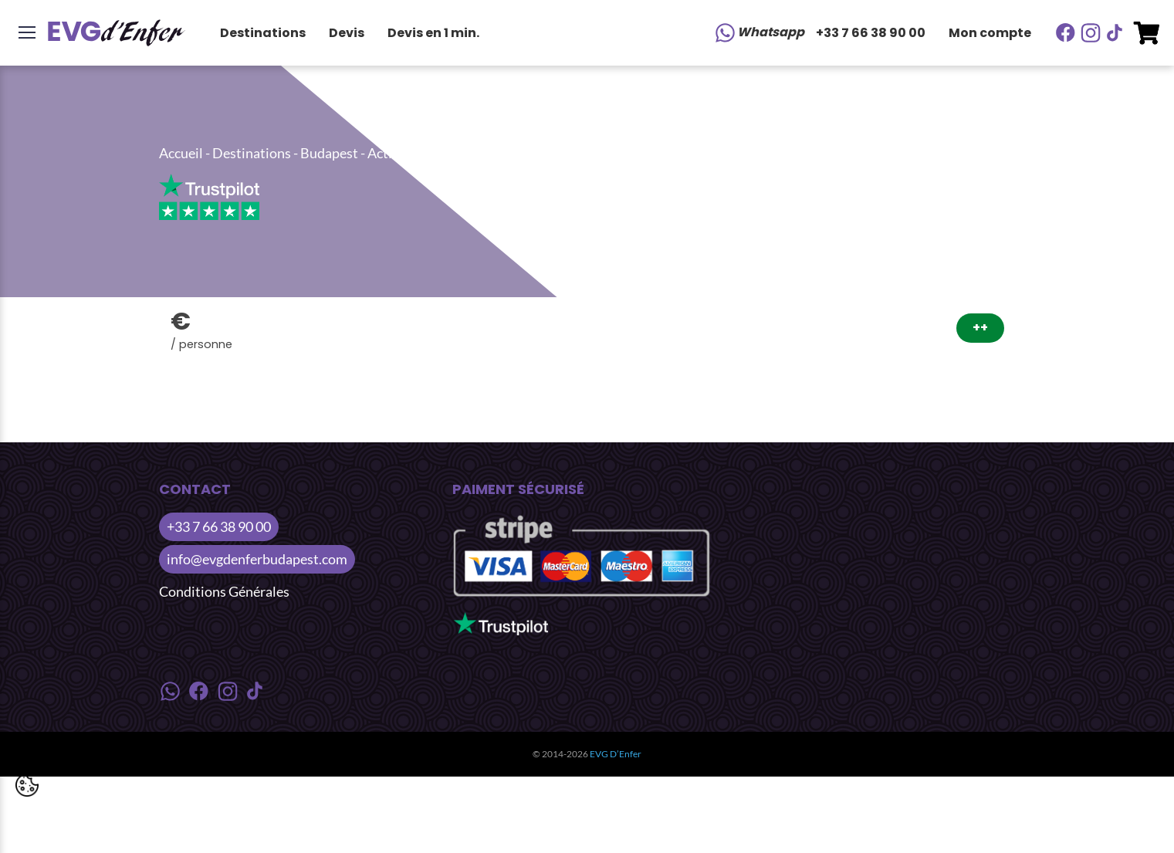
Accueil (181, 152)
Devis (346, 33)
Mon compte (990, 33)
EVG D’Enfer (615, 754)
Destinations (263, 33)
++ (980, 328)
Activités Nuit (409, 152)
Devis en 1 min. (433, 33)
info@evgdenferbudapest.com (257, 558)
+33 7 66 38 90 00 (870, 33)
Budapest (329, 152)
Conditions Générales (224, 591)
